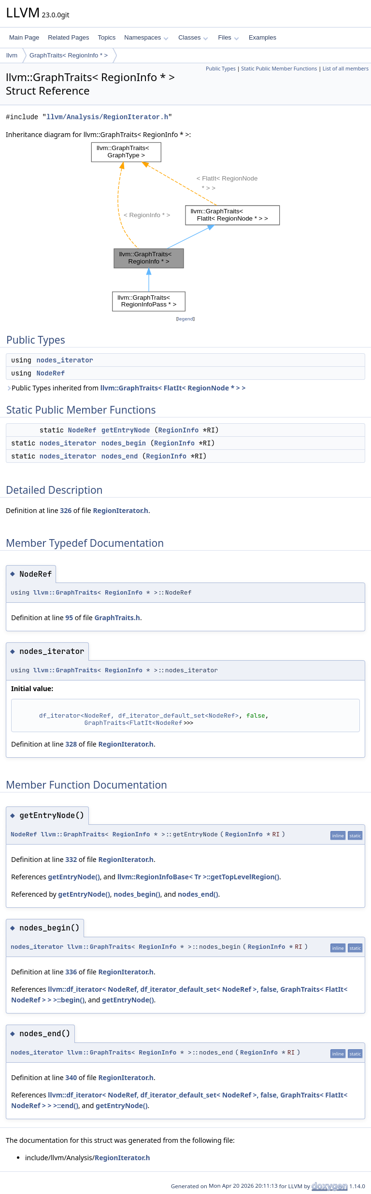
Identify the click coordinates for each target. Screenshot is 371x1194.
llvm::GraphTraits (65, 592)
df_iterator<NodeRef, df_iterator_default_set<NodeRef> (139, 715)
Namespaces (146, 37)
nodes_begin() (137, 894)
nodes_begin (123, 443)
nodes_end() (198, 894)
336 (71, 971)
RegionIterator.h (120, 510)
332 (71, 859)
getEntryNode (125, 430)
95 (69, 617)
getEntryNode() (74, 876)
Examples (262, 37)
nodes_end (119, 456)
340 (71, 1077)
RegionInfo (178, 430)
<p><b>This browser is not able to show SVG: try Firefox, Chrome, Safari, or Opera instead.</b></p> (185, 227)
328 (71, 744)
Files (228, 37)
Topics (106, 37)
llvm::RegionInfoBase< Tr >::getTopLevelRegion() (198, 876)
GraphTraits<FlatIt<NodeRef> (135, 723)
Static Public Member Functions (279, 68)
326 (65, 510)
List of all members (346, 68)
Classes (193, 37)
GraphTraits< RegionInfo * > (68, 55)
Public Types (221, 68)
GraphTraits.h (117, 617)
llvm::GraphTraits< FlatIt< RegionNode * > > (173, 387)
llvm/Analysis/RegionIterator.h (107, 117)
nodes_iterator (64, 360)
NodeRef (50, 373)
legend (185, 319)
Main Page (24, 37)
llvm (11, 55)
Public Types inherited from (126, 387)
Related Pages (68, 37)
